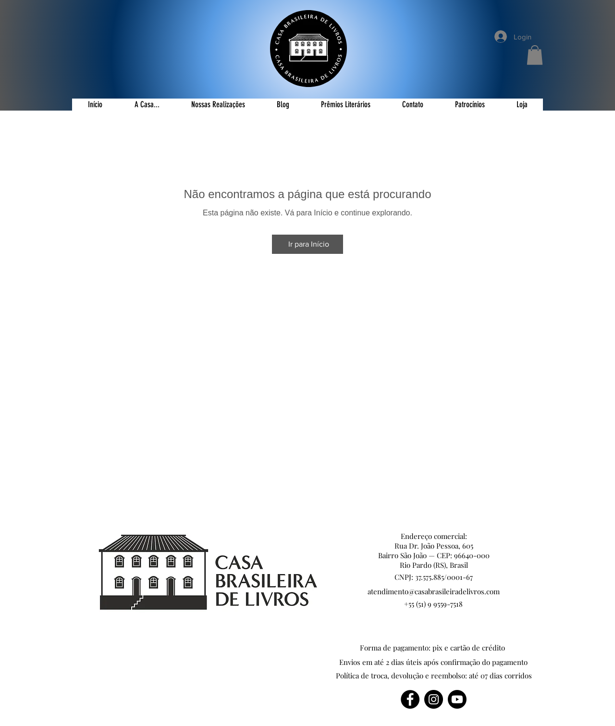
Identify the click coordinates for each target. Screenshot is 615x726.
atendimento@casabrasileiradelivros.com (434, 591)
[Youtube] (457, 699)
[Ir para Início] (307, 244)
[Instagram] (433, 699)
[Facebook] (410, 699)
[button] (535, 55)
